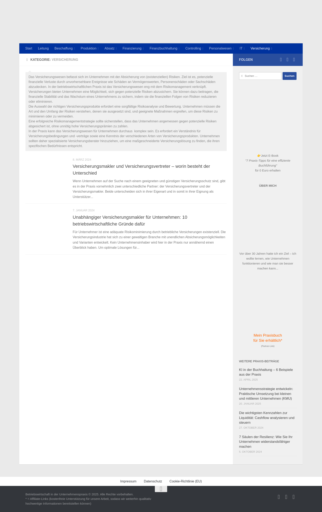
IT (241, 48)
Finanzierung (132, 48)
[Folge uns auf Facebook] (287, 59)
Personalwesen (220, 48)
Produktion (89, 48)
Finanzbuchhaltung (163, 48)
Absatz (110, 48)
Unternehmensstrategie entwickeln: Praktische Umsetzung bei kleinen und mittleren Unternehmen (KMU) (266, 393)
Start (28, 48)
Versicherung (260, 48)
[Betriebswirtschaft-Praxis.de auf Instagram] (280, 59)
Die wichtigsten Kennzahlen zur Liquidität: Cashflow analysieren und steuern (266, 418)
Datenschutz (153, 481)
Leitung (43, 48)
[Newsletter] (294, 59)
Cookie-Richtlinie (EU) (185, 481)
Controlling (193, 48)
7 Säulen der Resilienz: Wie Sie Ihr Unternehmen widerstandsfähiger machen (266, 442)
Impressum (128, 481)
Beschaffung (63, 48)
